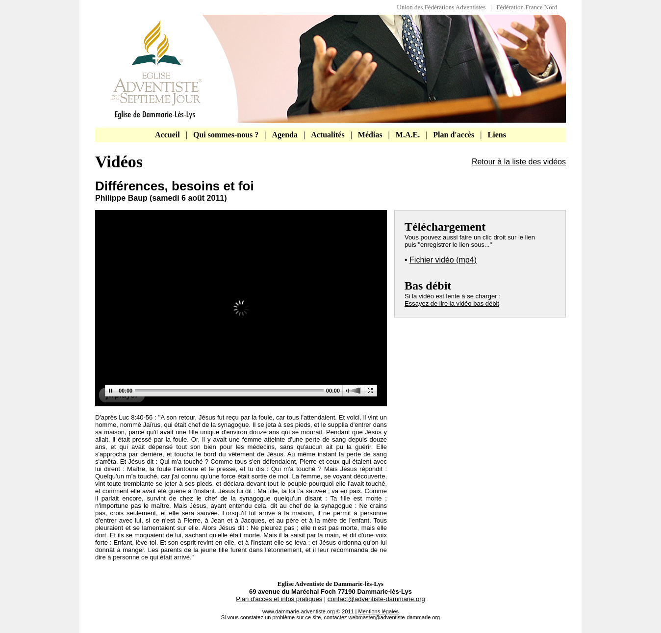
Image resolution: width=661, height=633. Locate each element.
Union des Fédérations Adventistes (443, 7)
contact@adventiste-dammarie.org (376, 599)
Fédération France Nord (526, 7)
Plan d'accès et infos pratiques (279, 599)
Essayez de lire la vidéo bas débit (452, 303)
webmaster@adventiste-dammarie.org (394, 617)
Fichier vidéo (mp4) (443, 260)
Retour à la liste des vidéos (519, 162)
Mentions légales (378, 611)
